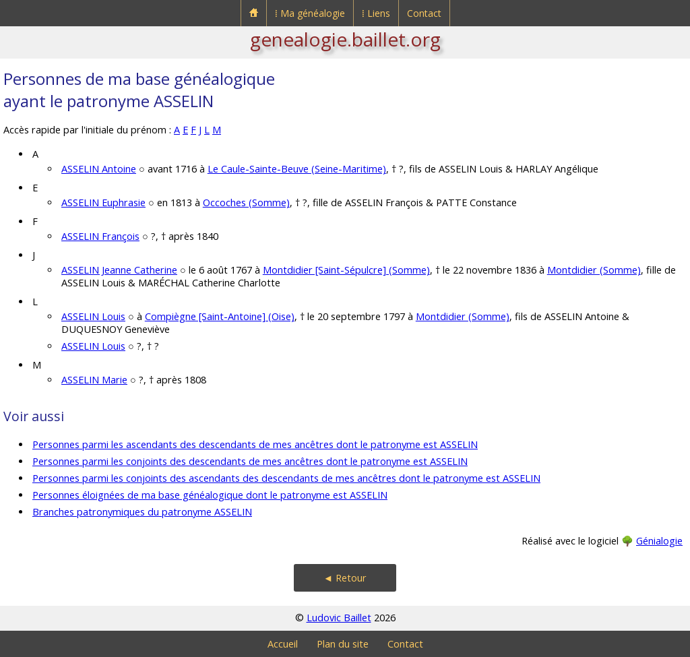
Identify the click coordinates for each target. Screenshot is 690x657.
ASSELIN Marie (94, 379)
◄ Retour (345, 577)
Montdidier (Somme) (594, 269)
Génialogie (659, 540)
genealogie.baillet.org (345, 39)
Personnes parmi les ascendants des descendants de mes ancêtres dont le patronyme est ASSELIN (255, 444)
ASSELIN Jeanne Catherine (119, 269)
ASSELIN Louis (93, 316)
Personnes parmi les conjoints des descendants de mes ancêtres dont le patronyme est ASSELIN (250, 461)
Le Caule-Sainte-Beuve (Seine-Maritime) (297, 168)
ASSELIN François (100, 236)
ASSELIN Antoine (98, 168)
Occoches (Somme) (246, 202)
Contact (424, 13)
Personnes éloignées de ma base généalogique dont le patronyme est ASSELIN (209, 495)
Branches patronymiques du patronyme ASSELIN (142, 511)
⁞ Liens (376, 13)
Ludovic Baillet (339, 617)
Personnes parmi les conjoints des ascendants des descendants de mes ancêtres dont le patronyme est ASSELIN (286, 478)
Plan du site (343, 643)
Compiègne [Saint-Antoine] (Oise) (219, 316)
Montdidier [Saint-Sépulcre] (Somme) (346, 269)
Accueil (283, 643)
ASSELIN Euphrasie (103, 202)
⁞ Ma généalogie (310, 13)
